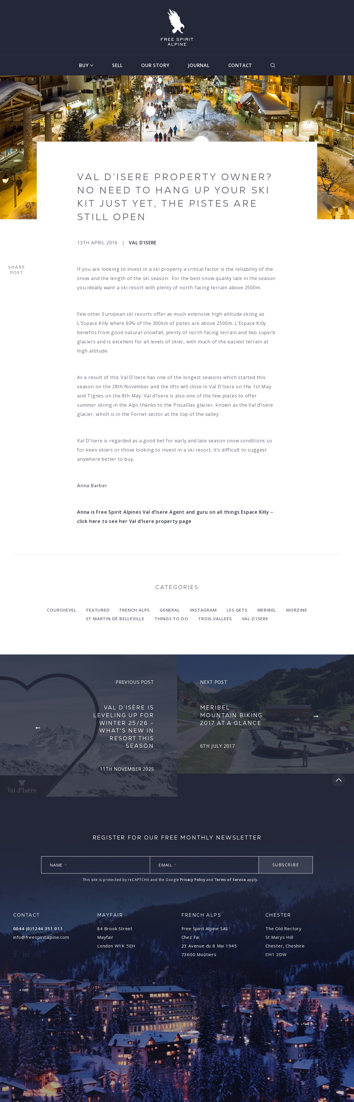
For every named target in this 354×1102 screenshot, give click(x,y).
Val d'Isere (142, 242)
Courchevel (61, 610)
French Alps (135, 610)
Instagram (203, 610)
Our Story (155, 65)
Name (58, 865)
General (170, 610)
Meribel (266, 610)
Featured (98, 610)
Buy (84, 65)
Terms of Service (230, 879)
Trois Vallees (214, 618)
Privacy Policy (192, 879)
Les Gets (237, 610)
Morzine (296, 610)
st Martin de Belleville (115, 618)
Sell (117, 65)
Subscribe (285, 864)
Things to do (171, 618)
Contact (240, 65)
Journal (199, 65)
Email (167, 865)
